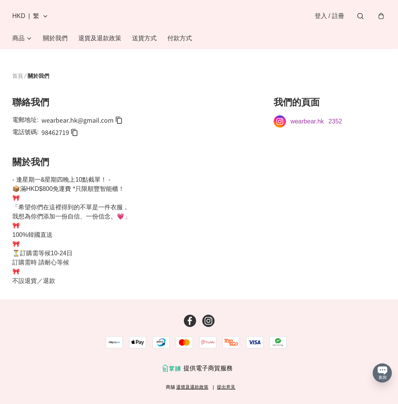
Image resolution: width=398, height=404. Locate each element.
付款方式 (179, 38)
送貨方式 (144, 38)
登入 (329, 16)
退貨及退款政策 (99, 38)
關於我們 (55, 38)
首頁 (17, 76)
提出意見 (226, 387)
